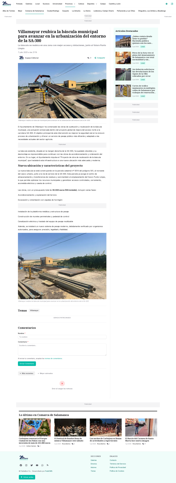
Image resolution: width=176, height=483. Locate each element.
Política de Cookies (117, 471)
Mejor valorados (45, 373)
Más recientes (26, 373)
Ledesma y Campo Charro (104, 11)
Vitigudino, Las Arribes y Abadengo (152, 11)
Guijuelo (65, 11)
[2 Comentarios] (108, 444)
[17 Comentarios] (144, 444)
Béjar (20, 11)
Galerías (29, 4)
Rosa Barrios (66, 444)
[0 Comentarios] (73, 444)
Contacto (113, 460)
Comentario (23, 342)
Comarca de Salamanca (34, 11)
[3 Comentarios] (38, 446)
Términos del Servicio (118, 464)
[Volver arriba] (27, 477)
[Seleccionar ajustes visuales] (166, 4)
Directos (94, 464)
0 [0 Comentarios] (89, 58)
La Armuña (76, 11)
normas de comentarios (53, 358)
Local (143, 46)
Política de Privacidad (118, 467)
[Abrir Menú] (172, 4)
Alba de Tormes (9, 11)
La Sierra (87, 11)
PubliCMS (48, 471)
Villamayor (34, 310)
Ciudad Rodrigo (53, 11)
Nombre (21, 333)
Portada (19, 4)
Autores (93, 467)
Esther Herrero (31, 446)
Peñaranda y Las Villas (126, 11)
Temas (93, 471)
